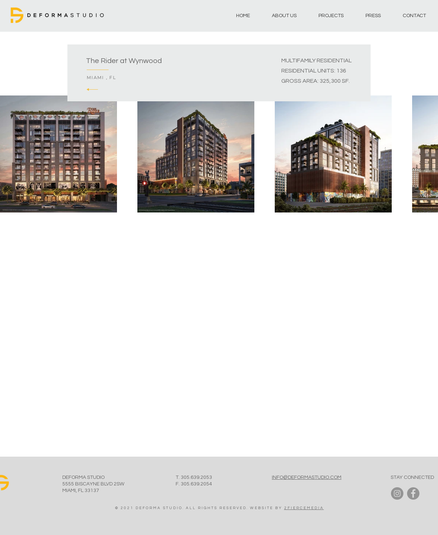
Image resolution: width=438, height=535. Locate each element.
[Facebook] (413, 493)
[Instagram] (397, 493)
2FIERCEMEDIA (304, 508)
